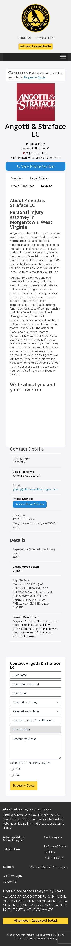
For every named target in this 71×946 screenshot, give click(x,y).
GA (48, 896)
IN (4, 901)
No (18, 774)
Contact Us (24, 37)
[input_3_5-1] (35, 702)
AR (19, 896)
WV (44, 909)
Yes (18, 768)
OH (40, 905)
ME (34, 901)
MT (60, 901)
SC (64, 905)
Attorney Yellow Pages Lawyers (34, 934)
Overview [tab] (17, 178)
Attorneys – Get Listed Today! (35, 920)
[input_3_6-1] (35, 711)
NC (65, 901)
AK (9, 896)
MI (39, 901)
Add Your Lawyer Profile (35, 46)
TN (9, 909)
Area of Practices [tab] (22, 185)
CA (24, 896)
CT (34, 896)
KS (8, 901)
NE (9, 905)
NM (25, 905)
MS (55, 901)
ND (5, 905)
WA (34, 909)
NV (30, 905)
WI (39, 909)
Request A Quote (35, 77)
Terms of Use (33, 938)
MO (49, 901)
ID (60, 896)
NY (35, 905)
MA (23, 901)
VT (28, 909)
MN (43, 901)
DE (39, 896)
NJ (20, 905)
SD (5, 909)
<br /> (35, 438)
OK (45, 905)
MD (28, 901)
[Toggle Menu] (63, 58)
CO (29, 896)
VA (24, 909)
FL (44, 896)
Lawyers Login (45, 37)
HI (53, 896)
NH (15, 905)
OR (51, 905)
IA (57, 896)
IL (64, 896)
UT (19, 909)
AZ (14, 896)
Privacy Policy (49, 938)
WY (50, 909)
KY (13, 901)
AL (5, 896)
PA (56, 905)
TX (14, 909)
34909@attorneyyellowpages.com (35, 489)
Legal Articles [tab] (39, 178)
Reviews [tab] (46, 185)
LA (17, 901)
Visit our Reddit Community (49, 867)
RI (60, 905)
